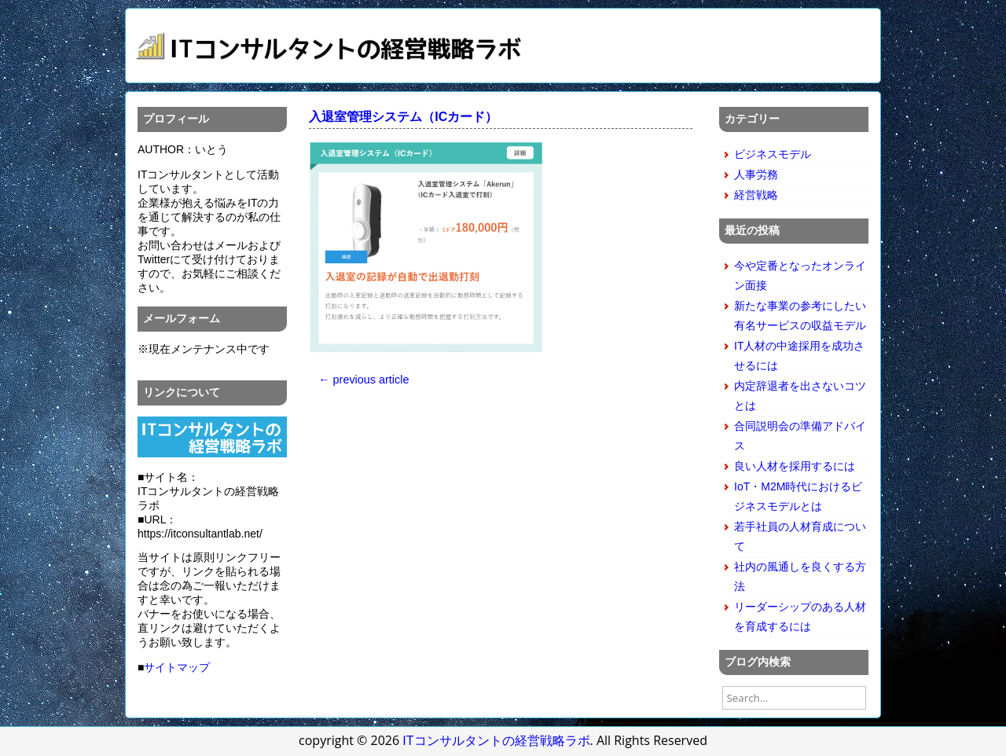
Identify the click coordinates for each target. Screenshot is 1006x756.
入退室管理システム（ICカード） (403, 116)
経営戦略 (756, 195)
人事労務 (756, 174)
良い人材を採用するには (794, 466)
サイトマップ (177, 667)
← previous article (363, 379)
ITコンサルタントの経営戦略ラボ (495, 740)
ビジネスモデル (772, 154)
